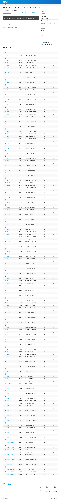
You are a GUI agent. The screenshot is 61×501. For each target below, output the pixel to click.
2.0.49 (8, 302)
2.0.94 (8, 251)
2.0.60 (8, 280)
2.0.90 (8, 253)
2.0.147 (8, 182)
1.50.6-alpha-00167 (10, 459)
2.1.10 (8, 143)
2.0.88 (8, 256)
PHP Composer (48, 491)
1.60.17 (8, 395)
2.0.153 (8, 170)
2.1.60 (8, 62)
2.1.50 (8, 77)
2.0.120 (8, 221)
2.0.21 (8, 361)
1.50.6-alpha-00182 (10, 449)
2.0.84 (8, 266)
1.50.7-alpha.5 (9, 437)
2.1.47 (8, 84)
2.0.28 (8, 344)
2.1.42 (8, 94)
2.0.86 (8, 261)
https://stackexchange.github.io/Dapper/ (10, 27)
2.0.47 (8, 305)
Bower (47, 487)
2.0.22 (8, 359)
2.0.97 (8, 246)
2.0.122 (8, 217)
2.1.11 (8, 141)
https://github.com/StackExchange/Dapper (48, 23)
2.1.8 (8, 148)
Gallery (6, 4)
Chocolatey (27, 12)
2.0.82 (8, 268)
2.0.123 (8, 214)
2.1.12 (8, 138)
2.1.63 (8, 60)
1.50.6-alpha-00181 (10, 452)
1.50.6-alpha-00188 (10, 447)
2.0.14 (8, 376)
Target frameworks (18, 24)
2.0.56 (8, 285)
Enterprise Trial (55, 491)
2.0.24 (8, 354)
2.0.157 (8, 163)
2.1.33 (8, 106)
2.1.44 (8, 92)
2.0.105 (8, 239)
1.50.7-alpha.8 (9, 430)
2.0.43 (8, 315)
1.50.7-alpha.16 (9, 417)
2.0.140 (8, 195)
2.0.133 (8, 207)
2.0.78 (8, 270)
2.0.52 (8, 295)
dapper (9, 4)
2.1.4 (8, 155)
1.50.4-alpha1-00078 (10, 469)
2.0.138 (8, 197)
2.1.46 (8, 87)
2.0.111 (8, 234)
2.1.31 (8, 109)
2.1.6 (8, 153)
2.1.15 (8, 136)
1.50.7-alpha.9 (9, 427)
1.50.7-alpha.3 (9, 439)
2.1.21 (8, 126)
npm (46, 486)
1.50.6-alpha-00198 (10, 442)
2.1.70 (8, 55)
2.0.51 (8, 297)
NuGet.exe (12, 12)
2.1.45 (8, 89)
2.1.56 (8, 70)
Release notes (6, 24)
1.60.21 (8, 388)
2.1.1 (8, 160)
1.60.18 (8, 393)
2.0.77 (8, 273)
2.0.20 (8, 364)
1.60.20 (8, 390)
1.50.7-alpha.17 (9, 415)
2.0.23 (8, 356)
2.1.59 (8, 65)
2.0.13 (8, 378)
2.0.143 (8, 187)
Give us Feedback (56, 492)
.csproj (20, 12)
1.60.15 (8, 398)
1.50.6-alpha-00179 (10, 457)
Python (47, 492)
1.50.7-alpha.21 (9, 410)
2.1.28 (8, 116)
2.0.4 (8, 381)
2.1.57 (8, 67)
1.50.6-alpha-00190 (10, 444)
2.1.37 (8, 99)
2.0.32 (8, 337)
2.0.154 (8, 168)
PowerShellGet (32, 12)
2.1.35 (8, 104)
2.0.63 (8, 278)
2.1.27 (8, 119)
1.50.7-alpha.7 (9, 432)
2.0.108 (8, 236)
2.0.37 (8, 324)
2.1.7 (8, 150)
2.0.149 (8, 177)
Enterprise (40, 486)
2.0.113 (8, 231)
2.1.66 (8, 57)
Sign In (48, 1)
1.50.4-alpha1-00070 (10, 474)
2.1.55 (8, 72)
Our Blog (55, 487)
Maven (47, 490)
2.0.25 (8, 351)
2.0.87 (8, 258)
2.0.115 (8, 226)
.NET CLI (17, 12)
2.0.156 (8, 165)
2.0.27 (8, 346)
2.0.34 (8, 332)
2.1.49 (8, 79)
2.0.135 (8, 202)
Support (55, 486)
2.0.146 (8, 185)
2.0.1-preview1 (9, 386)
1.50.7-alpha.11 (9, 422)
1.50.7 (8, 408)
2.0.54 (8, 290)
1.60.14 (8, 400)
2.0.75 (8, 275)
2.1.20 (8, 128)
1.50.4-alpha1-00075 (10, 471)
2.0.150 (8, 175)
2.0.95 (8, 248)
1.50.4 (8, 466)
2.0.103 (8, 241)
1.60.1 (8, 403)
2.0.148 (8, 180)
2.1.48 (8, 82)
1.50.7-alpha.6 (9, 435)
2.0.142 (8, 190)
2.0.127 (8, 209)
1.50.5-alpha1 (9, 464)
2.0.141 (8, 192)
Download (44, 42)
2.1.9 (8, 146)
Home (3, 4)
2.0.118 (8, 224)
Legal (3, 498)
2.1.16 (8, 133)
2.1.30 (8, 111)
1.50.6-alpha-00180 (10, 454)
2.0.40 (8, 319)
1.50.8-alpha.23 (9, 405)
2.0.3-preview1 (9, 383)
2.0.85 (8, 263)
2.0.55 (8, 288)
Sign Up (55, 1)
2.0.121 (8, 219)
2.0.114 (8, 229)
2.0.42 (8, 317)
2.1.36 (8, 101)
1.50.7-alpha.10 (9, 425)
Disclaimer (6, 498)
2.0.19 (8, 366)
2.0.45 (8, 310)
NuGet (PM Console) (7, 12)
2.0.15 (8, 373)
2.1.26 (8, 121)
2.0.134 (8, 204)
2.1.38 (8, 97)
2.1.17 (8, 131)
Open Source (55, 490)
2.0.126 (8, 212)
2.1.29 (8, 114)
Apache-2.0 (43, 28)
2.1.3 (8, 158)
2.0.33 (8, 334)
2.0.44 (8, 312)
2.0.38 (8, 322)
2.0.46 (8, 307)
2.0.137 (8, 199)
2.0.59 (8, 283)
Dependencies (11, 24)
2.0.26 (8, 349)
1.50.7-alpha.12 (9, 420)
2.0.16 (8, 371)
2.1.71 (8, 52)
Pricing (40, 487)
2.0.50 (8, 300)
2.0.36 (8, 327)
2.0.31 (8, 339)
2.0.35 (8, 329)
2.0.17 (8, 368)
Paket (23, 12)
